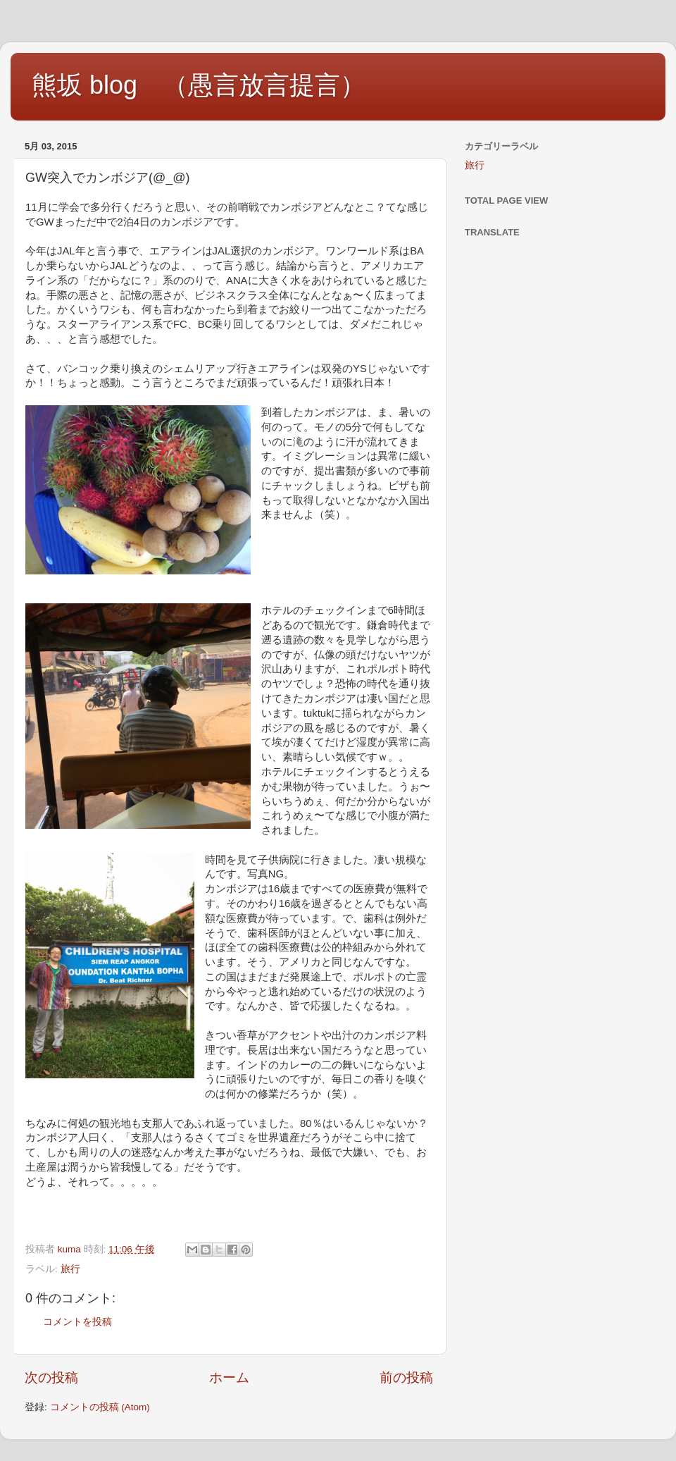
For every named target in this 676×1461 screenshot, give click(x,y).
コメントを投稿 (77, 1322)
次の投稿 (51, 1377)
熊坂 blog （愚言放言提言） (198, 84)
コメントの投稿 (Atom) (100, 1407)
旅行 (70, 1269)
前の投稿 (406, 1377)
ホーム (229, 1377)
